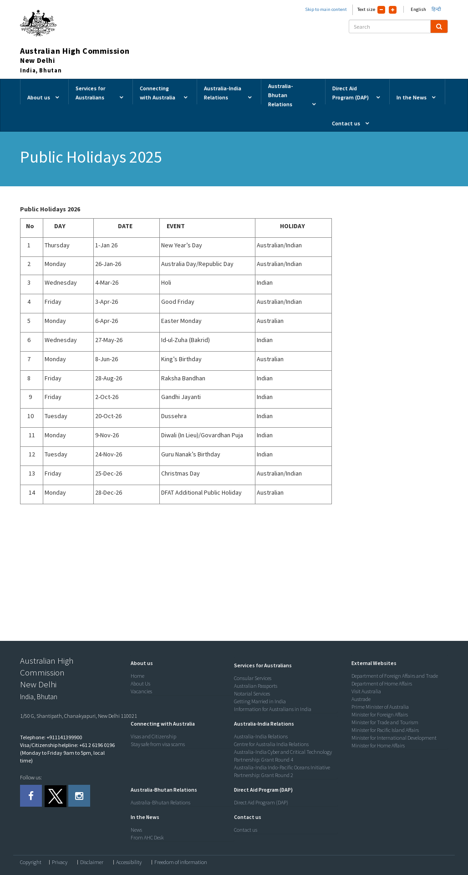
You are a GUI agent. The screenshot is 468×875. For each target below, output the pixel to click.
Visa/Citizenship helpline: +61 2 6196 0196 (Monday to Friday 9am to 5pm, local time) (67, 753)
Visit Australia (366, 691)
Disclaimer (91, 862)
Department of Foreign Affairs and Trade (394, 675)
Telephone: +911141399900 (51, 737)
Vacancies (141, 691)
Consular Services (252, 678)
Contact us (245, 829)
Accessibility (129, 862)
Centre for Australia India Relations (271, 744)
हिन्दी (436, 9)
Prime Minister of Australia (380, 706)
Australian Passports (255, 685)
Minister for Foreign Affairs (379, 714)
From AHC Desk (147, 837)
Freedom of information (180, 862)
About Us (140, 683)
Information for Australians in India (272, 709)
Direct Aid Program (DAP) (261, 802)
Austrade (361, 699)
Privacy (59, 862)
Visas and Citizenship (153, 736)
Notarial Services (252, 693)
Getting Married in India (260, 701)
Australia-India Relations (261, 736)
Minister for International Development (394, 737)
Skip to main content (326, 9)
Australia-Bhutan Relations (160, 802)
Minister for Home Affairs (378, 745)
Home (137, 675)
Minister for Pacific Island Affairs (385, 730)
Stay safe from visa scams (158, 744)
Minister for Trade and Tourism (384, 722)
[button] (139, 663)
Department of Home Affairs (381, 683)
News (136, 829)
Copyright (30, 862)
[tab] (180, 663)
